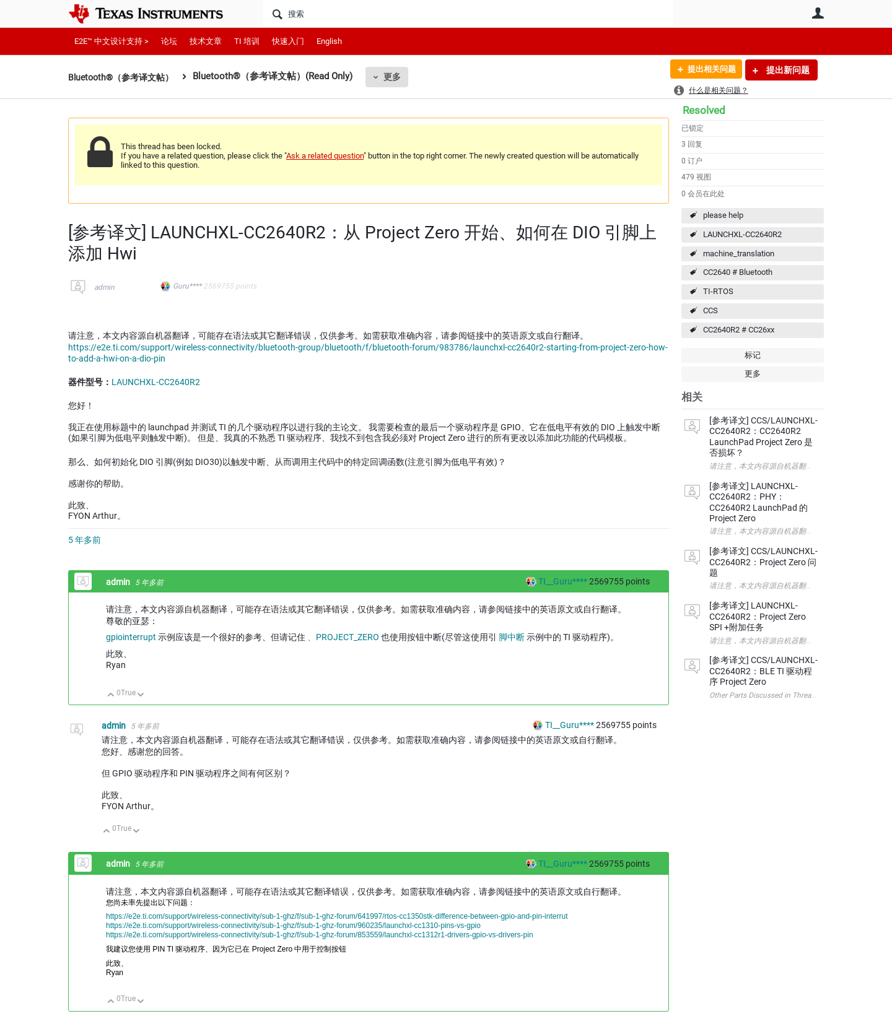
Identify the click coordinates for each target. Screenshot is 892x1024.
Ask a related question (325, 155)
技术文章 (206, 41)
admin (104, 287)
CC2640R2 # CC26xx (738, 329)
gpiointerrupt (132, 637)
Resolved (704, 110)
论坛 (169, 41)
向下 (141, 695)
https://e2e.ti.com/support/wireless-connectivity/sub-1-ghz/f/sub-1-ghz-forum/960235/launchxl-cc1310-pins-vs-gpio (293, 925)
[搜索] (468, 13)
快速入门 (288, 41)
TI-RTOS (718, 291)
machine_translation (738, 253)
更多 (399, 77)
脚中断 (513, 637)
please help (723, 215)
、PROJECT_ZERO (344, 637)
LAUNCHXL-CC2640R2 (742, 234)
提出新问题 (787, 70)
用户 (817, 13)
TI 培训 (247, 41)
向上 (111, 695)
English (329, 41)
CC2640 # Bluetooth (737, 272)
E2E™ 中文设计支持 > (111, 41)
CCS (710, 310)
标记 (753, 355)
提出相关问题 (708, 70)
